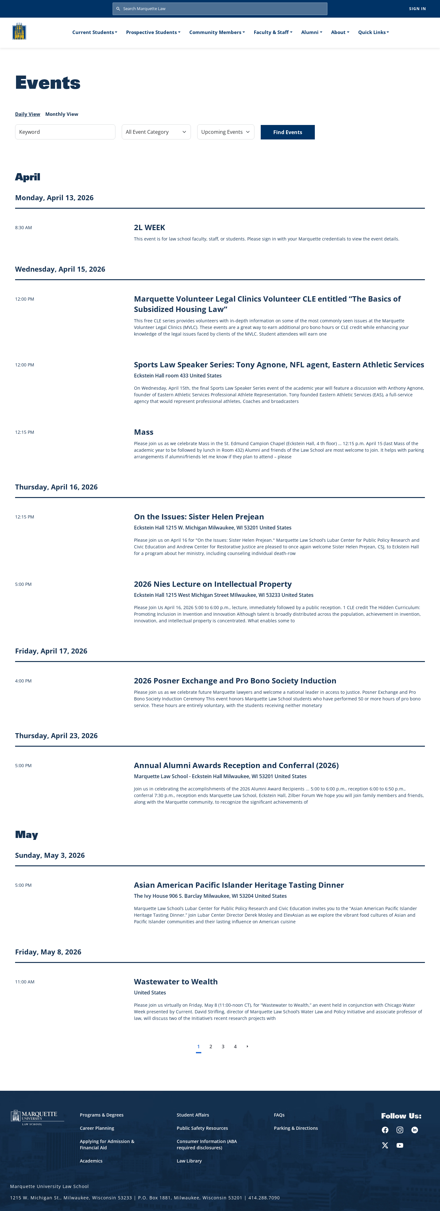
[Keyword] (65, 131)
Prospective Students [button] (151, 32)
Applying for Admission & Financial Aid (107, 1144)
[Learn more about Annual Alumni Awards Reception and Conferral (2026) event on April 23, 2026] (236, 765)
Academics (91, 1161)
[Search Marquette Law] (220, 9)
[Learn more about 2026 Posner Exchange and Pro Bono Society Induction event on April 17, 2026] (235, 680)
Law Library (189, 1161)
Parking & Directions (296, 1128)
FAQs (279, 1115)
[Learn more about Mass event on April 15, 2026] (143, 432)
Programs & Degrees (102, 1115)
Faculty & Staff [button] (271, 32)
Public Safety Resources (202, 1128)
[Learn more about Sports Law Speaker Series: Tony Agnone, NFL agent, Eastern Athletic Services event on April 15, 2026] (279, 364)
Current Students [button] (93, 32)
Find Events (287, 132)
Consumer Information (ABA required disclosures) (207, 1144)
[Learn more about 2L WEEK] (149, 227)
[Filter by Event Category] (156, 131)
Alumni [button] (310, 32)
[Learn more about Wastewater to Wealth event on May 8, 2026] (176, 981)
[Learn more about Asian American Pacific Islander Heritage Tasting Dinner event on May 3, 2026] (239, 885)
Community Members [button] (215, 32)
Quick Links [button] (372, 32)
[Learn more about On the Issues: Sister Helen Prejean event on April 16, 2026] (199, 516)
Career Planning (97, 1128)
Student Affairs (193, 1115)
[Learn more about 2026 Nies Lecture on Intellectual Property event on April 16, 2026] (213, 584)
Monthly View (61, 114)
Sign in (417, 8)
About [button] (338, 32)
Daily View (27, 114)
